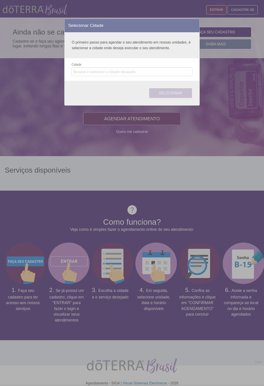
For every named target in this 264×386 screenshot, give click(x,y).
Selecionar (170, 93)
